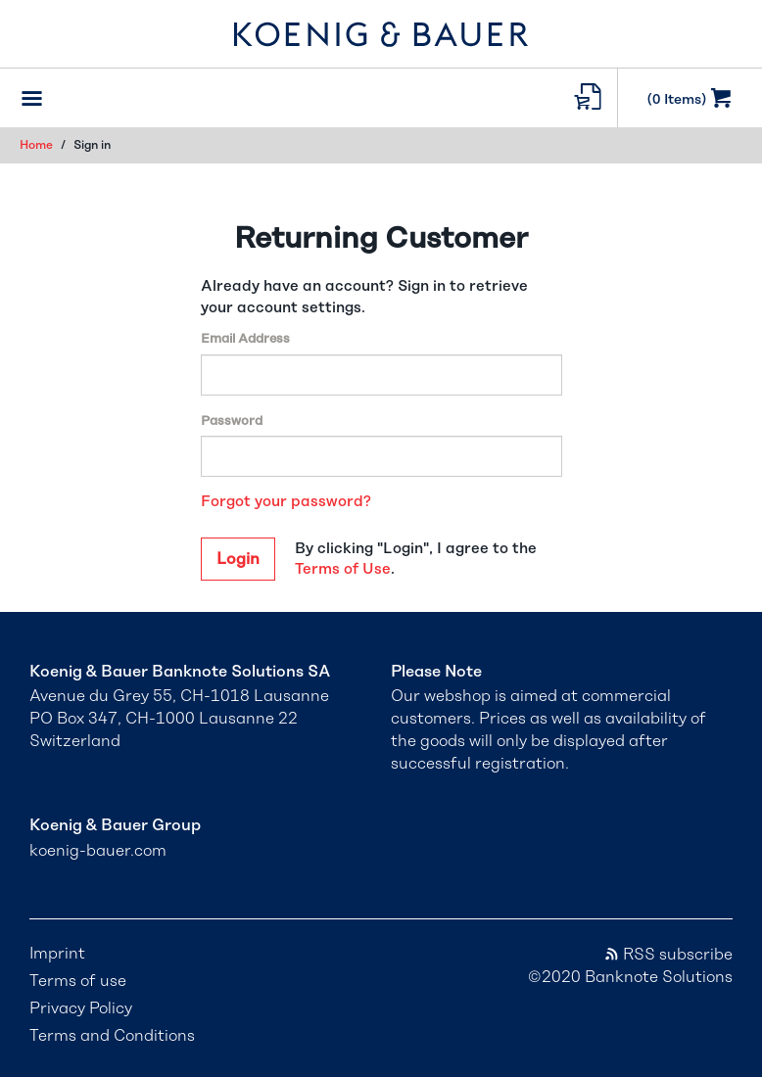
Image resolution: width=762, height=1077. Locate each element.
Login (238, 559)
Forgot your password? (286, 501)
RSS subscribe (668, 954)
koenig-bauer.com (98, 851)
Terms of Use (343, 569)
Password (231, 421)
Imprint (57, 953)
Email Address (245, 339)
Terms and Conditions (112, 1036)
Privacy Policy (80, 1008)
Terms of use (77, 981)
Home (36, 145)
